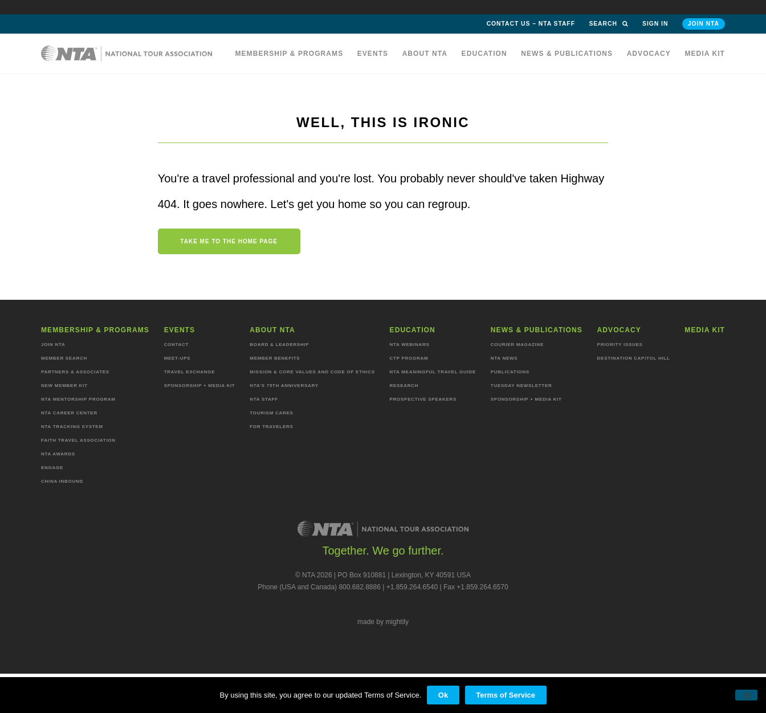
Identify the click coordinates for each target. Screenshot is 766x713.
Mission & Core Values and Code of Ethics (312, 371)
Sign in (655, 24)
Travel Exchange (189, 371)
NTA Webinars (410, 344)
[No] (746, 695)
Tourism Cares (271, 412)
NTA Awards (58, 454)
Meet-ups (177, 358)
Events (373, 54)
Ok (443, 695)
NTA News (504, 358)
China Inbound (62, 481)
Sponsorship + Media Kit (199, 385)
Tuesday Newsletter (521, 385)
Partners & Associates (75, 371)
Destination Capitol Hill (633, 358)
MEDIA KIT (704, 54)
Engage (52, 467)
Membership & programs (289, 54)
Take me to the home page (229, 241)
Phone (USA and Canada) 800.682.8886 (319, 587)
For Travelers (271, 426)
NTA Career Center (69, 412)
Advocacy (649, 54)
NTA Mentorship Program (78, 399)
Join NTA (703, 24)
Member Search (64, 358)
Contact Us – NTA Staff (531, 24)
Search (608, 24)
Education (484, 54)
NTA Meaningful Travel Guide (433, 371)
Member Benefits (275, 358)
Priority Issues (620, 344)
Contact (176, 344)
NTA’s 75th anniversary (284, 385)
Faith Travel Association (78, 440)
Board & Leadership (279, 344)
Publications (510, 371)
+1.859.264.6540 (412, 587)
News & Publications (567, 54)
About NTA (425, 54)
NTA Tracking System (72, 426)
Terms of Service (505, 695)
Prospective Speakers (423, 399)
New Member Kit (64, 385)
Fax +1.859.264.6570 (475, 587)
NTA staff (264, 399)
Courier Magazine (517, 344)
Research (404, 385)
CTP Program (409, 358)
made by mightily (383, 622)
